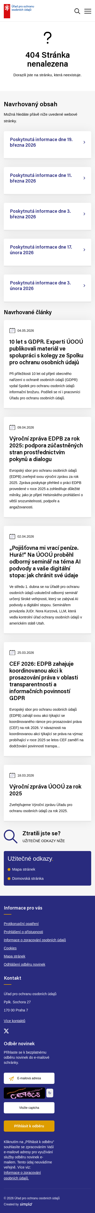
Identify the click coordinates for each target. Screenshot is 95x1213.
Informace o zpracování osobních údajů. (22, 1175)
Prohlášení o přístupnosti (23, 932)
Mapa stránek (23, 869)
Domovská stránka (28, 878)
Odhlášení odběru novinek (24, 964)
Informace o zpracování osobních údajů (35, 940)
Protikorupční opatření (21, 924)
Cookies (10, 948)
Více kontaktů (14, 1021)
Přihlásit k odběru (29, 1126)
